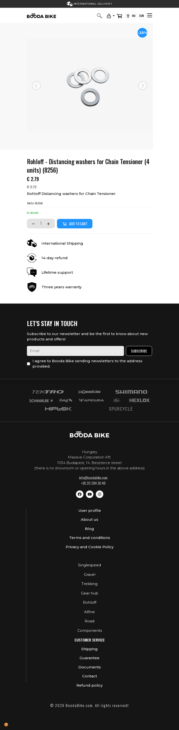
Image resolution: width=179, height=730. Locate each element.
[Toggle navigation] (149, 15)
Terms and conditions (89, 537)
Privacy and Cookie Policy (90, 547)
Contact (89, 676)
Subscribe (139, 350)
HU (131, 16)
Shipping (89, 649)
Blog (89, 528)
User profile (89, 510)
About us (89, 519)
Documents (89, 667)
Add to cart (75, 223)
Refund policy (89, 685)
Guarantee (89, 658)
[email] (75, 351)
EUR (141, 16)
